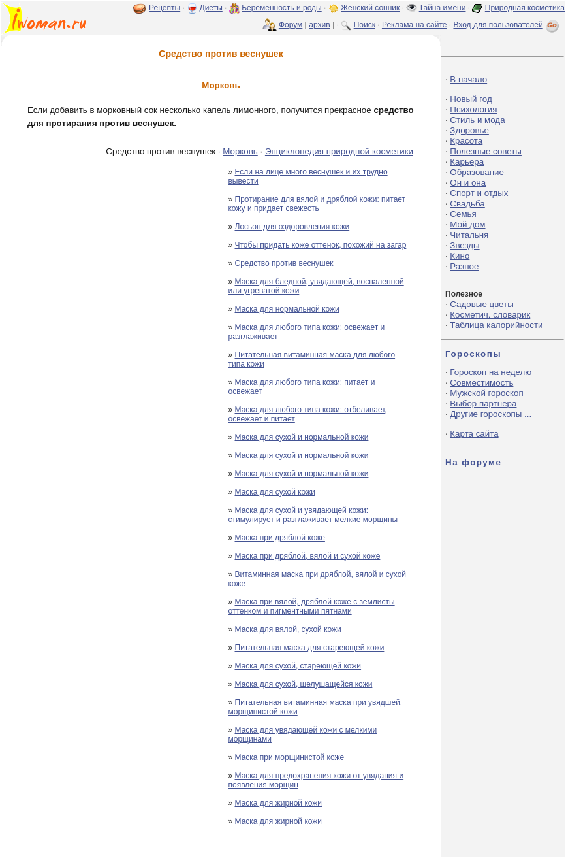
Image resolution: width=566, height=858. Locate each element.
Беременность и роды (282, 7)
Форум (290, 24)
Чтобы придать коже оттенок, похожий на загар (321, 245)
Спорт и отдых (479, 193)
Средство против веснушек (284, 263)
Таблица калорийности (496, 325)
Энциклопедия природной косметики (339, 151)
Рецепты (164, 7)
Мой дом (467, 224)
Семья (463, 214)
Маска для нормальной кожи (287, 309)
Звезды (464, 245)
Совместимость (481, 383)
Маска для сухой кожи (275, 492)
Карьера (467, 162)
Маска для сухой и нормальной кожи (302, 437)
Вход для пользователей (507, 24)
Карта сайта (474, 433)
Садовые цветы (481, 304)
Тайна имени (442, 7)
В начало (468, 79)
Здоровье (469, 130)
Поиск (364, 24)
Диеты (211, 7)
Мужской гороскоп (486, 393)
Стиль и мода (477, 120)
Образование (477, 172)
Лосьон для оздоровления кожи (292, 226)
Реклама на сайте (414, 24)
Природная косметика (525, 7)
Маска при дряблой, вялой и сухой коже (308, 556)
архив (319, 24)
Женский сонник (370, 7)
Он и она (468, 183)
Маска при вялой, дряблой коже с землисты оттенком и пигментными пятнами (311, 606)
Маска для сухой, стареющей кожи (298, 665)
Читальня (469, 235)
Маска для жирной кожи (278, 803)
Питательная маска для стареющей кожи (310, 647)
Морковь (240, 151)
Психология (473, 109)
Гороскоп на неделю (490, 372)
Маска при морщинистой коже (290, 757)
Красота (466, 141)
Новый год (471, 99)
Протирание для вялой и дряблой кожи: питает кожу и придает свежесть (316, 204)
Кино (459, 256)
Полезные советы (486, 151)
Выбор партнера (483, 403)
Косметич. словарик (490, 315)
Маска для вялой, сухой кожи (288, 629)
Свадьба (467, 203)
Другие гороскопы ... (490, 414)
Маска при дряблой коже (280, 537)
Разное (464, 266)
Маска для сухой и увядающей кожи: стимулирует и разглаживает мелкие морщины (313, 515)
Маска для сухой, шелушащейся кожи (304, 684)
